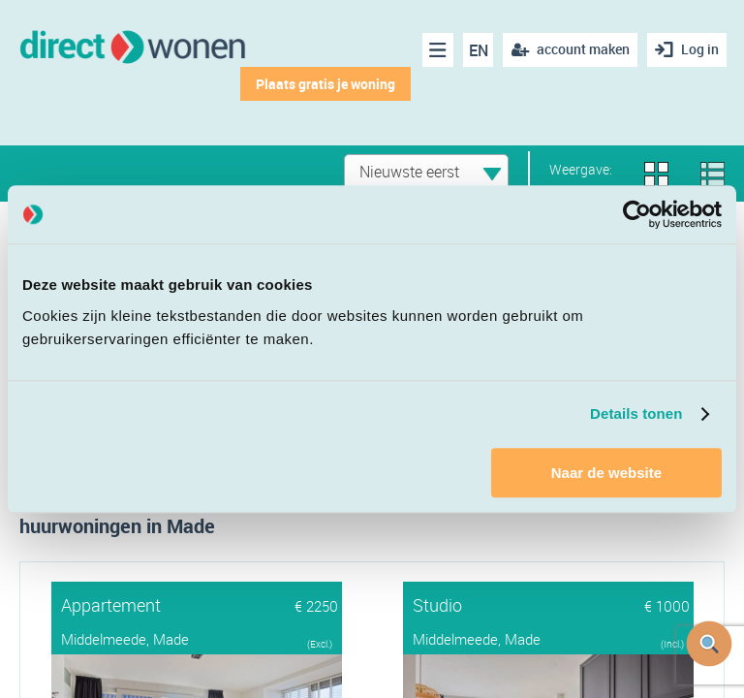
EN (478, 50)
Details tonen (636, 413)
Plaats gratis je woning (325, 84)
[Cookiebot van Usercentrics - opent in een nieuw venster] (637, 214)
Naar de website (606, 472)
